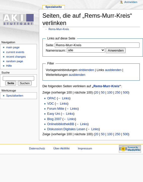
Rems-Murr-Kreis (59, 29)
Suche (6, 72)
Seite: (50, 45)
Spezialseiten (14, 95)
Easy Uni (53, 114)
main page (13, 47)
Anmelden (130, 2)
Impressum (85, 148)
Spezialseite (53, 6)
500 (125, 92)
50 (103, 92)
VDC (50, 103)
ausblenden (113, 70)
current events (15, 52)
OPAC (51, 98)
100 (109, 92)
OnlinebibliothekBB (60, 124)
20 (96, 92)
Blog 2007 (54, 119)
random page (14, 61)
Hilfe (9, 65)
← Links (63, 98)
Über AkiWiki (61, 148)
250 (117, 92)
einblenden (86, 70)
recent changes (16, 56)
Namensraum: (56, 50)
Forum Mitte (55, 108)
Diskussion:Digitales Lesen (66, 129)
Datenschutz (37, 148)
